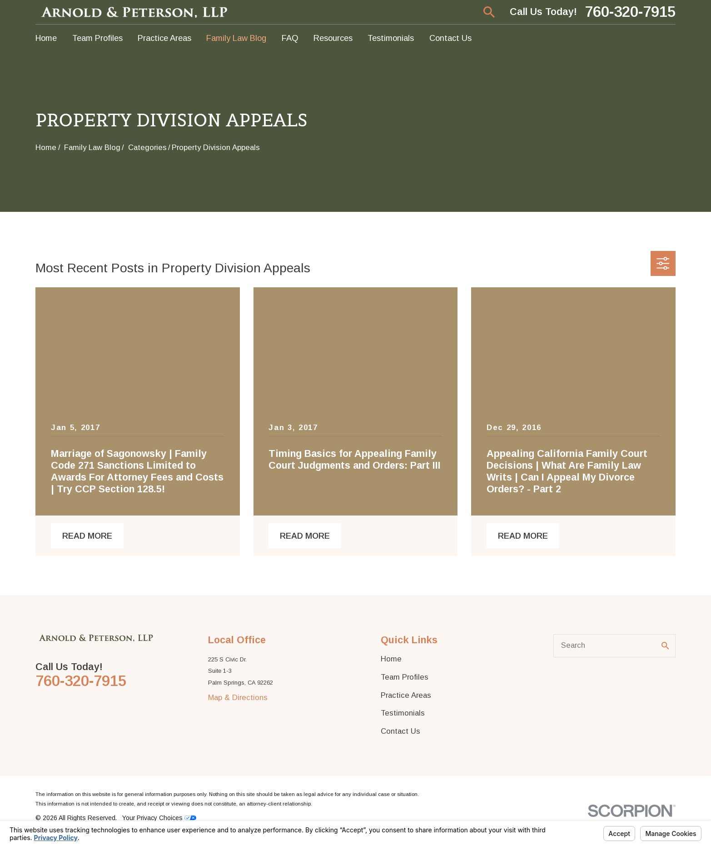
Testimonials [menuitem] (391, 38)
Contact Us (400, 731)
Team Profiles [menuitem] (97, 38)
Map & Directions (238, 697)
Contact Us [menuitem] (450, 38)
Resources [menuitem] (333, 38)
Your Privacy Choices (159, 817)
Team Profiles (404, 677)
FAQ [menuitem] (290, 38)
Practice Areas (406, 695)
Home (391, 659)
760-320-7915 (630, 12)
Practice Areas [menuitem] (164, 38)
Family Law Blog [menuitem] (236, 38)
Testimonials (403, 713)
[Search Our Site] (665, 646)
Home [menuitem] (46, 38)
